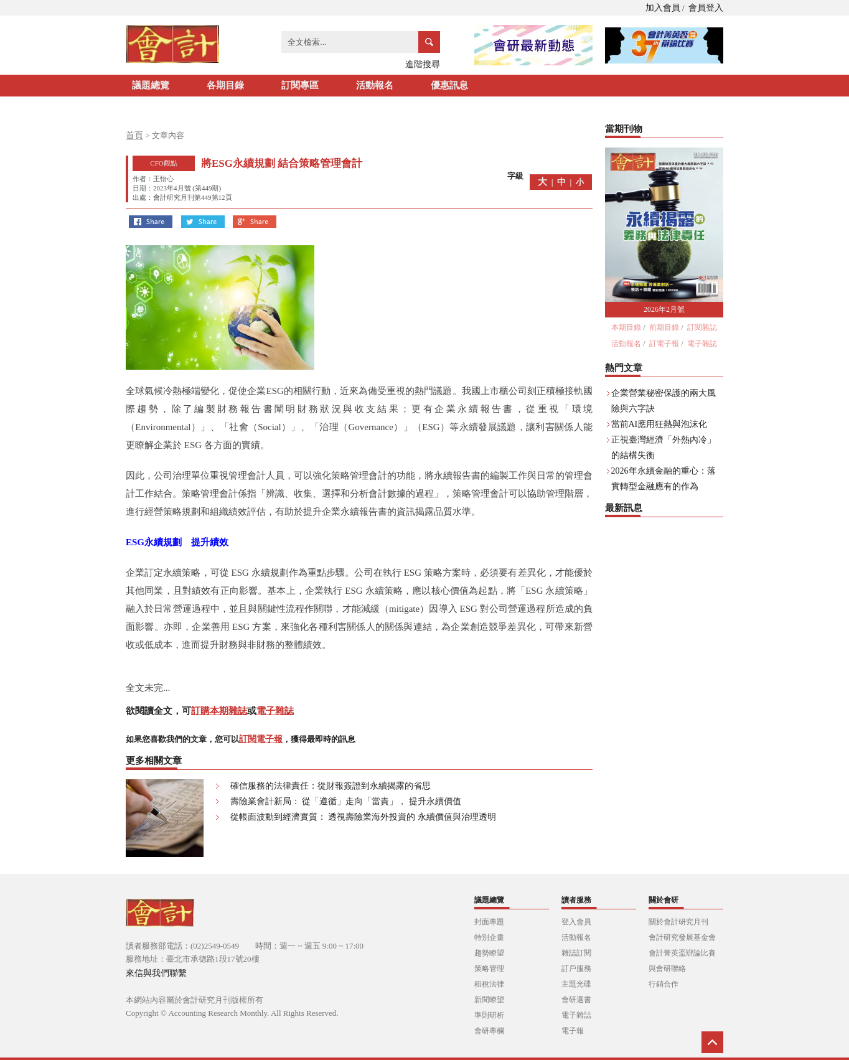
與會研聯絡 (667, 968)
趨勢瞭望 (489, 953)
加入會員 (662, 7)
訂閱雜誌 (702, 327)
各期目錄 (225, 85)
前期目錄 (664, 327)
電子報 (572, 1030)
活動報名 (374, 85)
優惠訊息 (449, 85)
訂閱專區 (300, 85)
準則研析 (489, 1015)
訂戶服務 (576, 968)
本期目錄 (626, 327)
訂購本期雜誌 (219, 711)
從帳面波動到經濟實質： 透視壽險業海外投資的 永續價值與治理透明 (363, 817)
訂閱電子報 (261, 739)
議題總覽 (150, 85)
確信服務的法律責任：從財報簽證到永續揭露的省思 (330, 785)
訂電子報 (664, 343)
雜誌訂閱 (576, 953)
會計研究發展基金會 (682, 937)
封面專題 (489, 921)
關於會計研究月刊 (678, 921)
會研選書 (576, 999)
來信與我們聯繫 (156, 973)
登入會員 (576, 921)
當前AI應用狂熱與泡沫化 (659, 424)
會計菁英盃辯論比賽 (682, 953)
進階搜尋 (422, 64)
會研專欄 (489, 1030)
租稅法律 (489, 984)
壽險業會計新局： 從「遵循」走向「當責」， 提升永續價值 (345, 801)
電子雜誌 (275, 711)
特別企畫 (489, 937)
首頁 (134, 135)
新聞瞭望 (489, 999)
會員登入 (705, 7)
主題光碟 (576, 984)
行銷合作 (663, 984)
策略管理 (489, 968)
